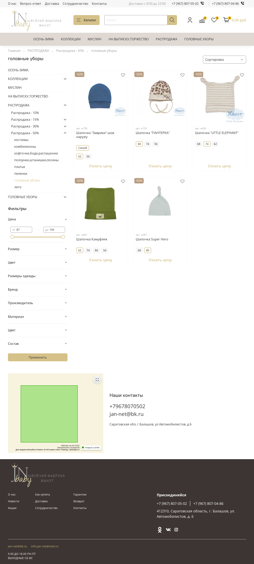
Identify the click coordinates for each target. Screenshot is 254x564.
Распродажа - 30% (25, 126)
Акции (12, 508)
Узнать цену (100, 166)
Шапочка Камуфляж (91, 239)
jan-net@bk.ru (127, 413)
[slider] (12, 237)
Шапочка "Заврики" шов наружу (95, 135)
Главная (14, 50)
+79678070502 (127, 406)
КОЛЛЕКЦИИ (71, 39)
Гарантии (80, 494)
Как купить (42, 494)
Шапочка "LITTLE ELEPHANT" (217, 133)
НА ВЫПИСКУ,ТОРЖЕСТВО (129, 39)
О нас (12, 3)
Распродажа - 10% (25, 113)
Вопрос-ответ (30, 3)
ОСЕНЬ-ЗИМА (43, 39)
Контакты (99, 3)
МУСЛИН (94, 39)
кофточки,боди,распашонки (36, 153)
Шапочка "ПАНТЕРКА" (153, 133)
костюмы (21, 140)
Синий (82, 148)
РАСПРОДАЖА (166, 39)
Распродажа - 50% (70, 50)
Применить (38, 357)
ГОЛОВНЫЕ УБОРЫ (199, 39)
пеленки (20, 173)
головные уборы (27, 180)
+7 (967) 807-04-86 (229, 3)
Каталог (86, 20)
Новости (13, 501)
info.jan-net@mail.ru (45, 546)
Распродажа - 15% (25, 119)
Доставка (52, 3)
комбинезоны (25, 146)
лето (17, 187)
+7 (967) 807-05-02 (189, 3)
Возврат (79, 501)
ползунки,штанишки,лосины (36, 160)
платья (19, 167)
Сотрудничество (75, 3)
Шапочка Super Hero (152, 239)
